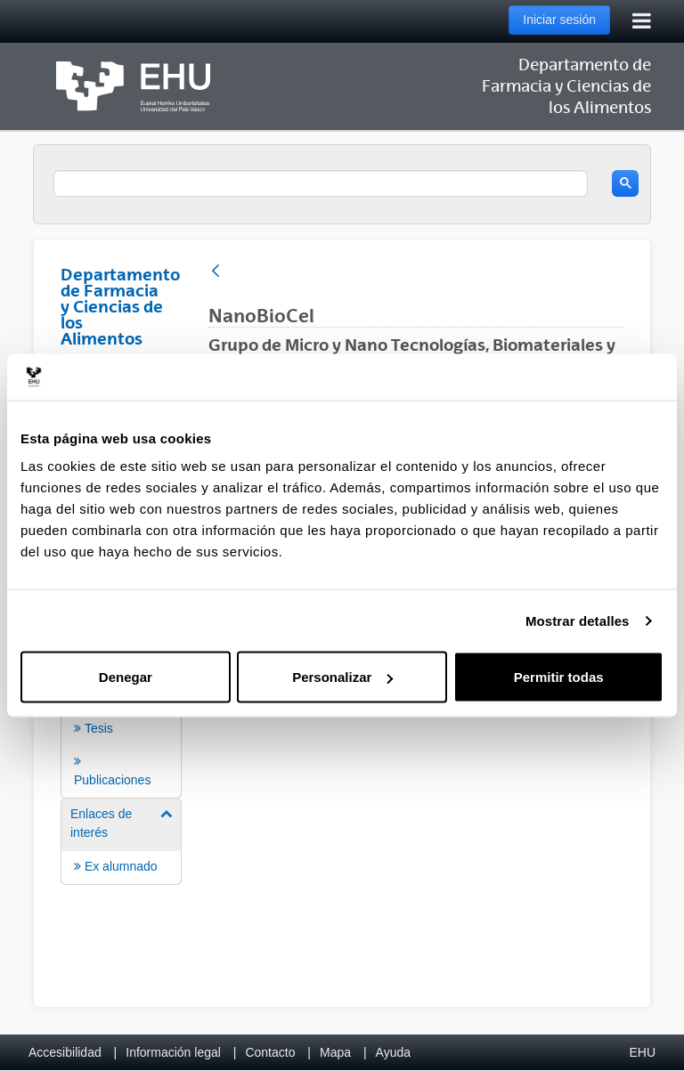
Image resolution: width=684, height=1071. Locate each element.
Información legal (173, 1052)
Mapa (335, 1052)
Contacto (270, 1052)
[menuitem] (121, 720)
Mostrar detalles (577, 620)
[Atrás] (215, 272)
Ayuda (393, 1052)
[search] (320, 183)
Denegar (125, 677)
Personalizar (342, 677)
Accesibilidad (65, 1052)
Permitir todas (559, 677)
